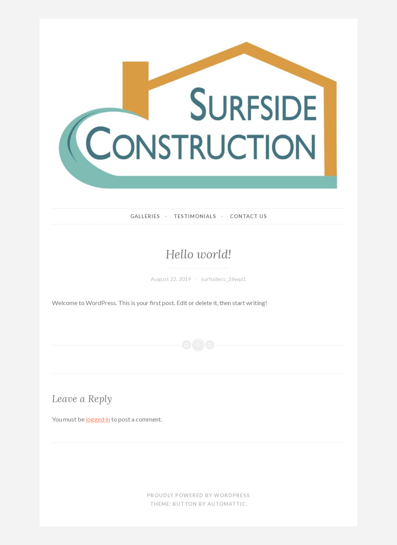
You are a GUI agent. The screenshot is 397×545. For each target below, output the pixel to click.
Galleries (145, 216)
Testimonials (195, 216)
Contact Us (248, 216)
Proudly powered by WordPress (198, 495)
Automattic (226, 504)
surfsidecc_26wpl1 (223, 279)
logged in (98, 419)
